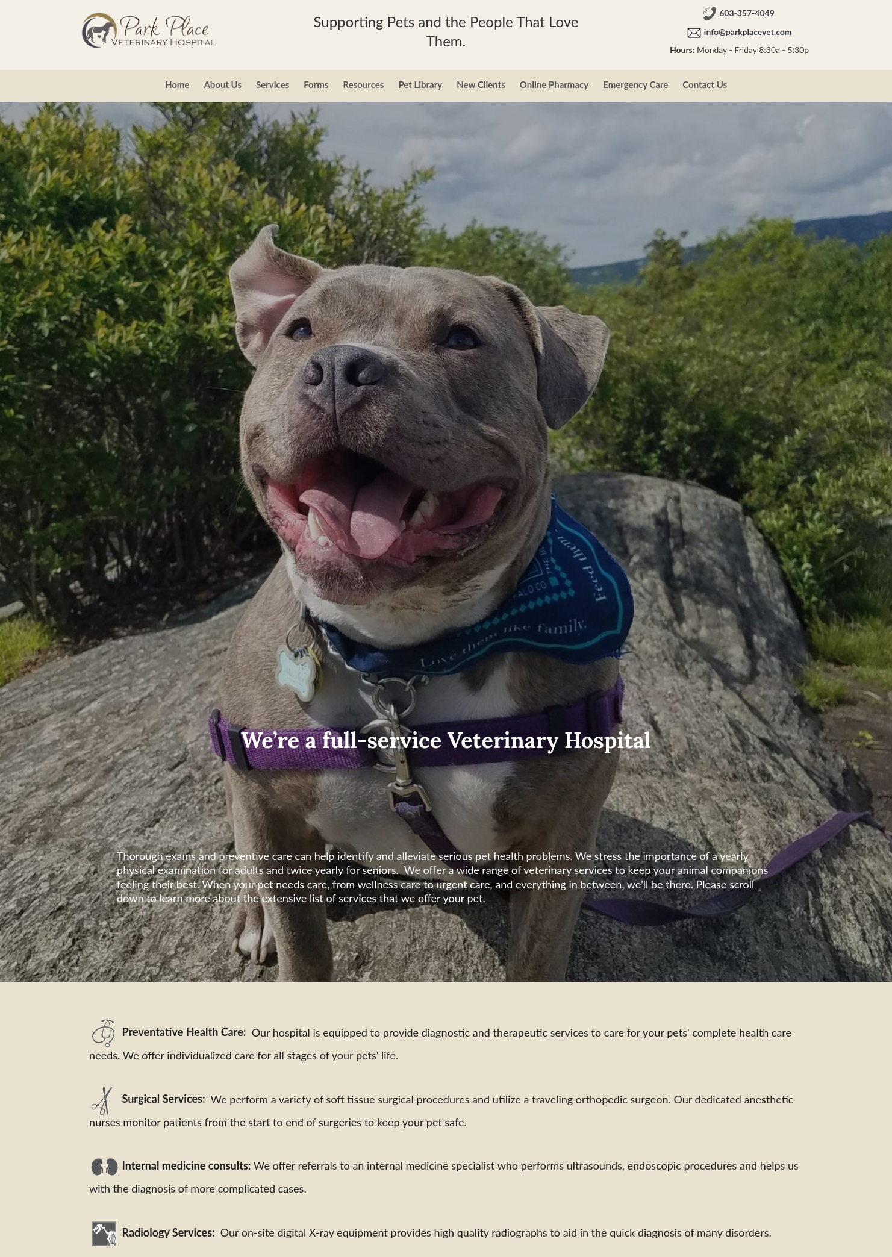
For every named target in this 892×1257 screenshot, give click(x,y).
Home (177, 84)
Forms (316, 84)
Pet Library (420, 84)
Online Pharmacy (554, 84)
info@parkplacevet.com (748, 32)
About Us (223, 84)
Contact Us (704, 84)
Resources (363, 84)
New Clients (481, 84)
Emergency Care (635, 84)
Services (272, 84)
